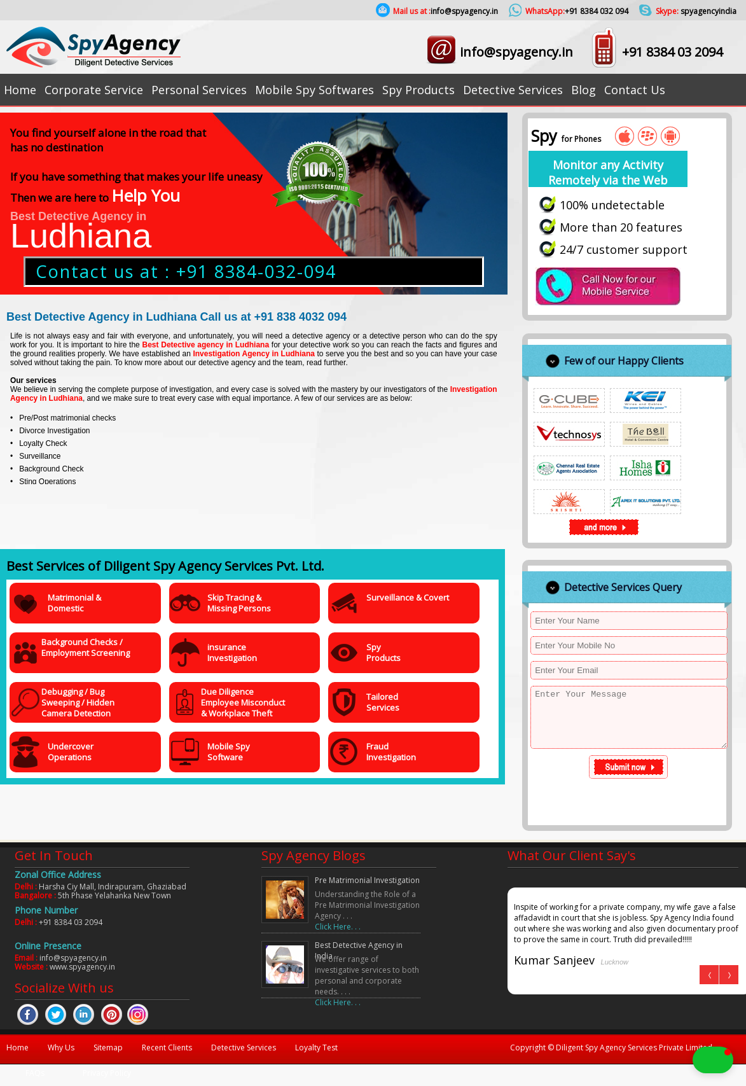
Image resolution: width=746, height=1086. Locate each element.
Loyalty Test (316, 1047)
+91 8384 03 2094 (672, 51)
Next (728, 974)
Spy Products (418, 89)
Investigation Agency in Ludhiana (254, 353)
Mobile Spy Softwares (314, 89)
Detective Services (513, 89)
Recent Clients (167, 1047)
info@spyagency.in (516, 51)
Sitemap (108, 1047)
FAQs (35, 1073)
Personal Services (199, 89)
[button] (657, 1060)
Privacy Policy (107, 1073)
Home (20, 89)
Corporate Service (94, 89)
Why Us (61, 1047)
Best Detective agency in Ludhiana (206, 344)
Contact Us (634, 89)
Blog (583, 89)
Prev (709, 974)
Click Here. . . (338, 926)
